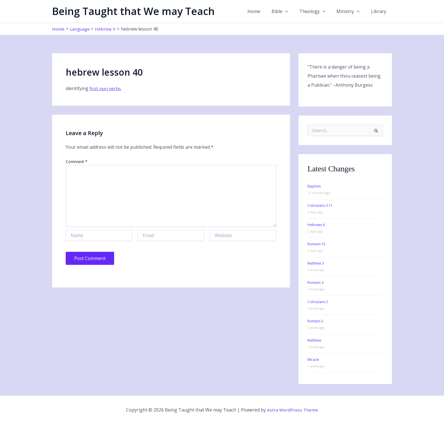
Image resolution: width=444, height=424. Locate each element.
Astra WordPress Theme (292, 410)
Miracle (313, 359)
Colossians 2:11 (320, 205)
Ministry (351, 11)
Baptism (314, 186)
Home (264, 11)
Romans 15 (316, 244)
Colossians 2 (318, 301)
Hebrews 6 (316, 224)
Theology (318, 11)
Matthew (314, 340)
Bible (287, 11)
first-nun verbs (105, 88)
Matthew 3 (316, 263)
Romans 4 (315, 282)
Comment (76, 161)
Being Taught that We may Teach (133, 11)
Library (379, 11)
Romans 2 (315, 321)
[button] (293, 11)
